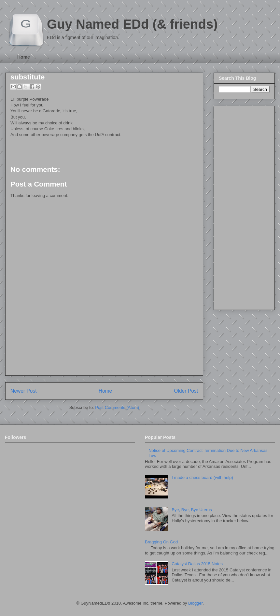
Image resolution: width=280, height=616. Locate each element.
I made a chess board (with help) (202, 477)
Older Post (186, 391)
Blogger (195, 603)
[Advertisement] (104, 361)
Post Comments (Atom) (117, 407)
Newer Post (23, 391)
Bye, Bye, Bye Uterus (192, 509)
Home (23, 57)
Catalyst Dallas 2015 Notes (197, 563)
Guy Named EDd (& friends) (132, 24)
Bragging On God (161, 541)
